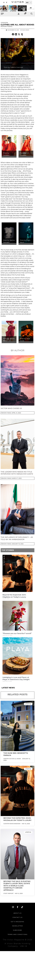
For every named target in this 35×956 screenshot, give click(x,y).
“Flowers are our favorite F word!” (17, 633)
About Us (17, 913)
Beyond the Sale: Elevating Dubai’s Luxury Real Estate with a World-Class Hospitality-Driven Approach (17, 885)
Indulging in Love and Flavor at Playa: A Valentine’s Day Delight (16, 678)
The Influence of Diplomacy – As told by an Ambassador (17, 538)
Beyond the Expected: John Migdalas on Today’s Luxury (14, 596)
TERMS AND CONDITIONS (17, 934)
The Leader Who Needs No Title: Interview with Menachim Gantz (17, 473)
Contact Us (17, 917)
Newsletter (17, 926)
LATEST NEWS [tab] (8, 688)
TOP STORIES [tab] (8, 550)
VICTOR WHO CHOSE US (11, 408)
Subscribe (17, 930)
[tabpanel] (17, 619)
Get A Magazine (17, 921)
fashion (4, 23)
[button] (31, 14)
